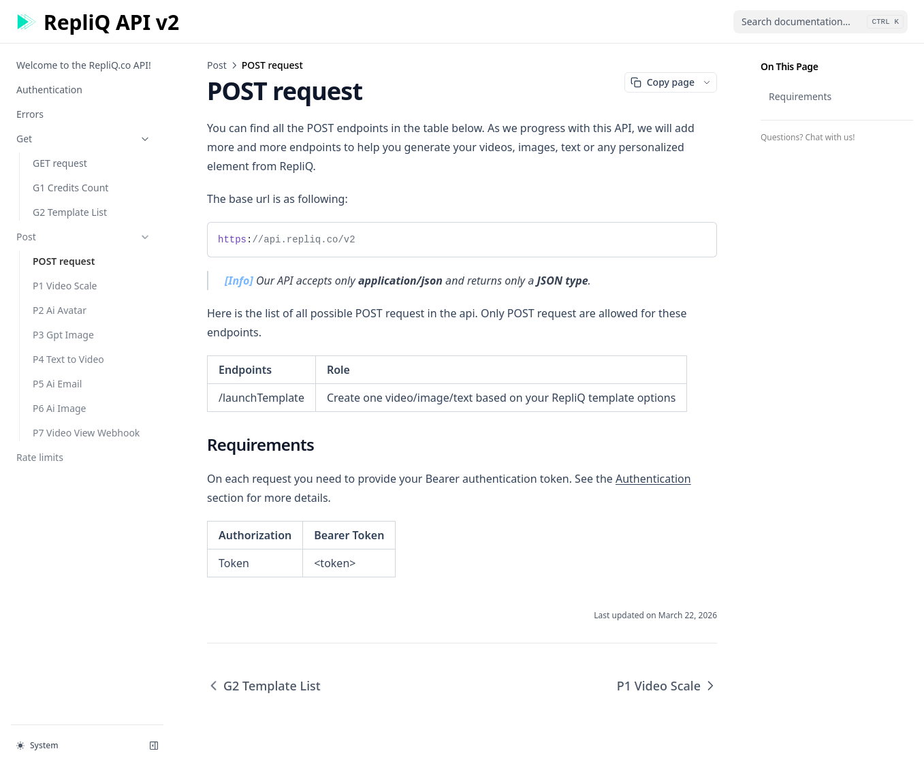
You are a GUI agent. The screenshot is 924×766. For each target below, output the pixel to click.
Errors (30, 114)
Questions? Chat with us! (808, 137)
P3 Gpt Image (63, 334)
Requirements (800, 96)
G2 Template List (70, 212)
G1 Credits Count (70, 187)
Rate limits (39, 457)
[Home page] (97, 22)
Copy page (663, 82)
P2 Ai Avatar (59, 310)
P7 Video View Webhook (86, 432)
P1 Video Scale (65, 285)
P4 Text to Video (68, 359)
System (37, 745)
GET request (60, 163)
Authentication (49, 89)
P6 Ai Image (59, 408)
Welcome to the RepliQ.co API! (83, 65)
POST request (64, 261)
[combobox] (820, 21)
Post (83, 236)
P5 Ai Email (57, 383)
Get (83, 138)
